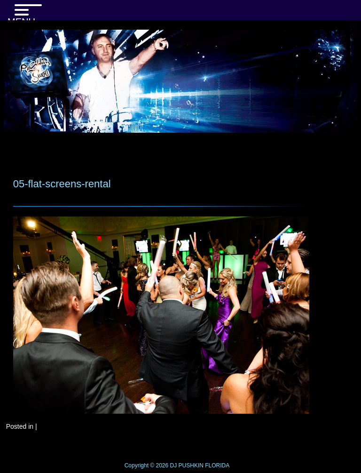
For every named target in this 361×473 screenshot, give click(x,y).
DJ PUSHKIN (186, 465)
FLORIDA (217, 465)
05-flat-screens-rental (62, 184)
